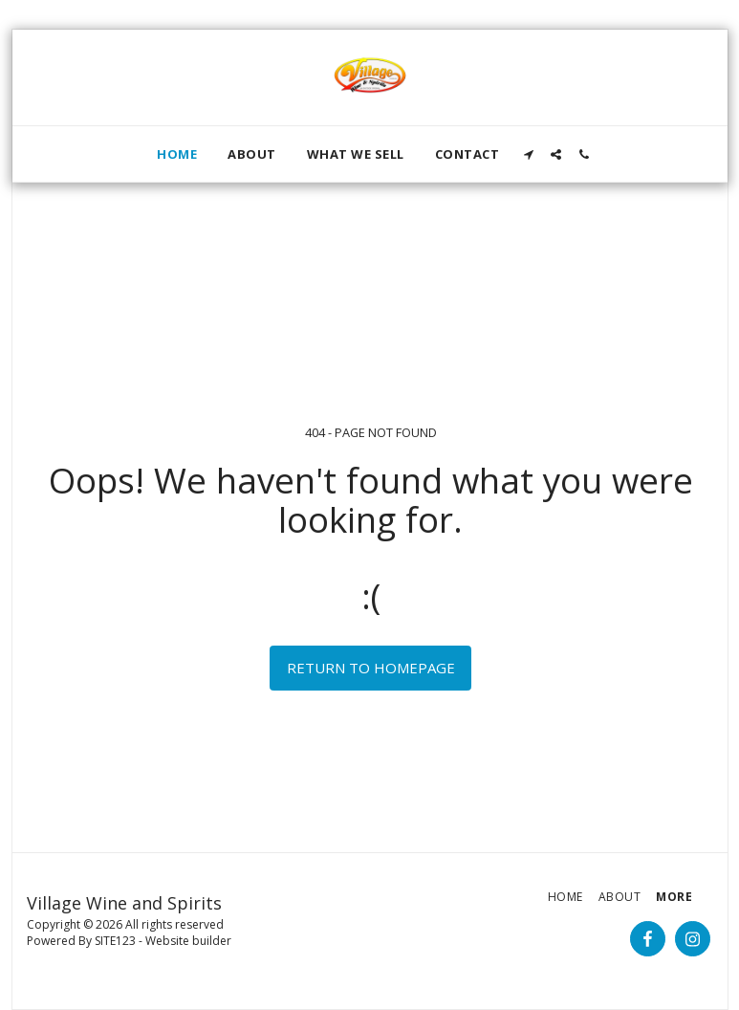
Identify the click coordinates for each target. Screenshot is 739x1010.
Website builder (188, 941)
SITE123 (115, 941)
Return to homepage (371, 667)
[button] (528, 154)
